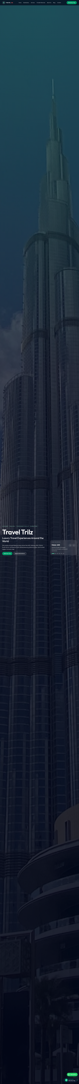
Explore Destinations (20, 553)
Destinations (26, 2)
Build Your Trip (71, 2)
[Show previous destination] (70, 545)
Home (20, 2)
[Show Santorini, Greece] (59, 553)
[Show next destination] (73, 545)
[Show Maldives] (55, 553)
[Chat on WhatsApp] (72, 1074)
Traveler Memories (41, 2)
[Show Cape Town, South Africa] (61, 553)
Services (33, 2)
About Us (49, 2)
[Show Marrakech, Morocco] (63, 553)
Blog (54, 2)
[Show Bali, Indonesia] (57, 553)
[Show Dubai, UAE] (53, 553)
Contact (59, 2)
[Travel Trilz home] (7, 2)
